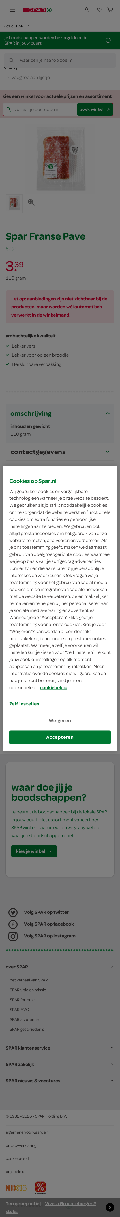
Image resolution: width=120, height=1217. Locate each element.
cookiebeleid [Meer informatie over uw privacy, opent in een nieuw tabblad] (53, 687)
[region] (60, 608)
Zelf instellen (24, 704)
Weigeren (60, 720)
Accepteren (60, 737)
